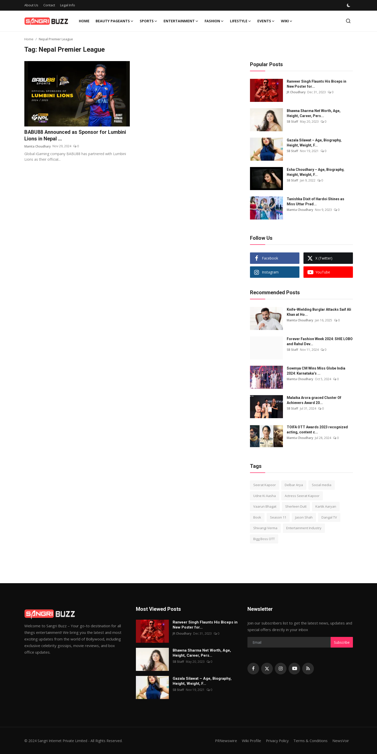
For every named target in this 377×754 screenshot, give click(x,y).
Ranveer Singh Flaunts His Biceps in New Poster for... (316, 83)
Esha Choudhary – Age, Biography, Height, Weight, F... (315, 172)
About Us (31, 5)
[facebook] (253, 668)
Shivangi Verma (265, 528)
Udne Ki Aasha (264, 495)
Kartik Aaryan (325, 506)
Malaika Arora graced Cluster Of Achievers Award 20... (314, 400)
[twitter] (267, 668)
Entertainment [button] (181, 21)
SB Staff (292, 121)
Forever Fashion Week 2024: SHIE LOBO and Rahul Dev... (320, 341)
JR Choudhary (296, 92)
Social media (321, 485)
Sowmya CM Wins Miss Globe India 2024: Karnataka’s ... (316, 370)
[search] (348, 21)
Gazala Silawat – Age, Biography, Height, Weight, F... (314, 142)
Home (84, 21)
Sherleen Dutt (296, 506)
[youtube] (294, 668)
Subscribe (342, 642)
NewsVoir (340, 740)
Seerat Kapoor (264, 485)
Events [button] (266, 21)
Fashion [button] (214, 21)
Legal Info (67, 5)
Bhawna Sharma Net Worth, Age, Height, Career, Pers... (313, 113)
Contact (49, 5)
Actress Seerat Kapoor (302, 495)
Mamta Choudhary (37, 146)
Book (257, 517)
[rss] (308, 668)
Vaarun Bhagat (264, 506)
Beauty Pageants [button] (115, 21)
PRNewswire (223, 740)
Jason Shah (304, 517)
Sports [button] (148, 21)
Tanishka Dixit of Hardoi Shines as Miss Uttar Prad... (315, 201)
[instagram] (280, 668)
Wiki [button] (287, 21)
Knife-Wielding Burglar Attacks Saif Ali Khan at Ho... (319, 312)
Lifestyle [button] (240, 21)
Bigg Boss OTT (264, 539)
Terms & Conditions (310, 740)
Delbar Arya (294, 485)
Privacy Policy (276, 740)
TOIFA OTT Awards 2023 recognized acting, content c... (317, 429)
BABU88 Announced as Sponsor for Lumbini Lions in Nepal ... (75, 135)
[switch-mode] (348, 5)
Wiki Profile (249, 740)
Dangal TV (329, 517)
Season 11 (278, 517)
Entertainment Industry (303, 528)
